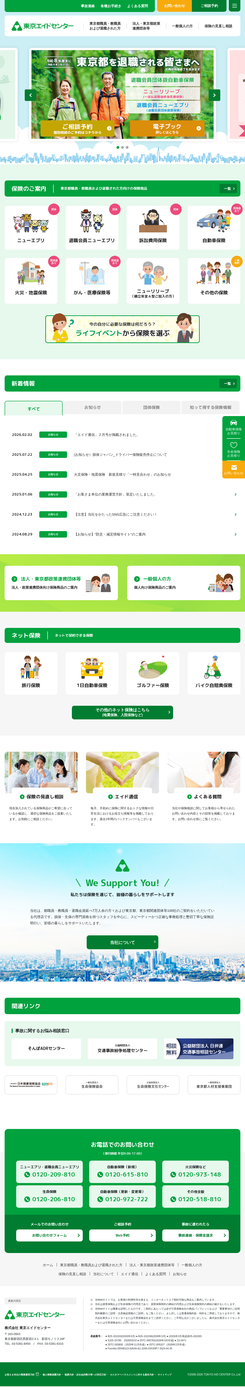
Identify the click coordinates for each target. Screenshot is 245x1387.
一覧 (227, 188)
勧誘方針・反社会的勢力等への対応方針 (85, 1375)
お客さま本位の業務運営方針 (20, 1375)
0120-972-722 (126, 1200)
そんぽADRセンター (46, 1049)
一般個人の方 (179, 26)
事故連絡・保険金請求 (195, 1236)
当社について (122, 943)
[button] (117, 147)
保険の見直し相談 (215, 26)
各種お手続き (111, 6)
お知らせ (180, 1275)
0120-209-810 (53, 1175)
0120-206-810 (53, 1200)
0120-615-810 (126, 1175)
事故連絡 (88, 6)
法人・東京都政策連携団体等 (143, 25)
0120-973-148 (199, 1175)
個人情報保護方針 (52, 1375)
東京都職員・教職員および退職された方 (102, 25)
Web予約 (122, 1236)
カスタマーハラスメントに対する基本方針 (132, 1375)
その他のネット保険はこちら (122, 713)
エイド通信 (129, 1275)
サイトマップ (165, 1375)
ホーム (48, 1266)
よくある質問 (137, 6)
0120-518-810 (199, 1200)
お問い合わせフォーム (49, 1236)
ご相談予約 (209, 6)
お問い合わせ (174, 6)
